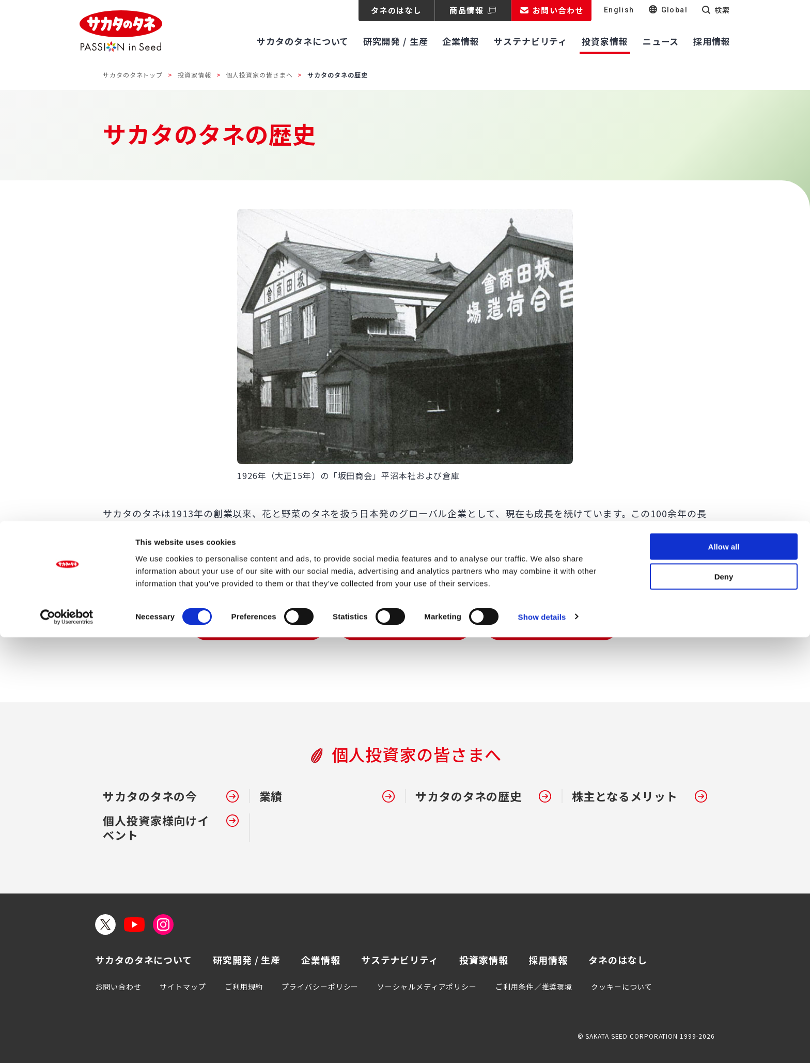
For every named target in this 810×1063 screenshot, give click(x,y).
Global (674, 10)
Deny (724, 1002)
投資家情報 (194, 74)
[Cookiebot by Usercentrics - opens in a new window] (67, 1043)
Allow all (724, 972)
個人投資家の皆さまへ (259, 74)
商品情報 (466, 10)
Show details (542, 1042)
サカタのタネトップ (133, 74)
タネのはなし (396, 10)
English (619, 10)
